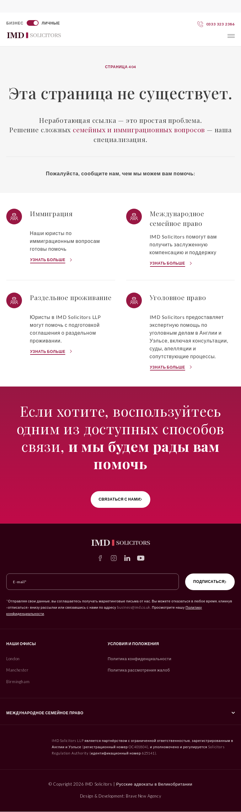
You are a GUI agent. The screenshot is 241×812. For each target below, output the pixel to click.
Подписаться (204, 581)
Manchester (17, 670)
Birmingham (18, 681)
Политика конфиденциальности (136, 658)
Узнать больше (47, 259)
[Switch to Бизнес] (33, 23)
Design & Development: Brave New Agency (120, 796)
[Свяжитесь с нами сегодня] (216, 24)
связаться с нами (118, 499)
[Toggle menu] (231, 36)
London (13, 658)
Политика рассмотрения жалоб (136, 670)
